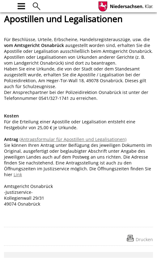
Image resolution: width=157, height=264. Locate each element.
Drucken (144, 239)
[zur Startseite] (7, 5)
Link (18, 174)
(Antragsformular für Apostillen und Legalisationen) (72, 139)
